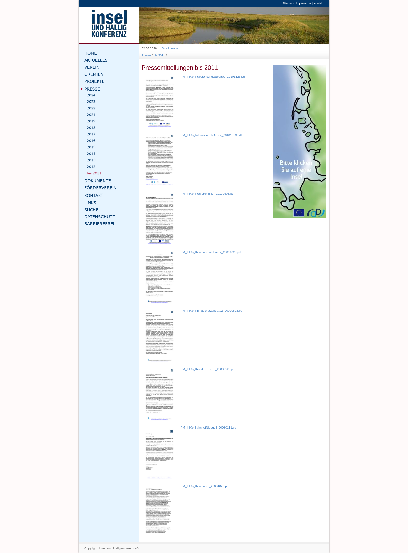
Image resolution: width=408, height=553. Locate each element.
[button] (153, 25)
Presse (146, 55)
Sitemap (288, 3)
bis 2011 (159, 55)
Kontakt (318, 3)
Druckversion (171, 48)
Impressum (303, 3)
